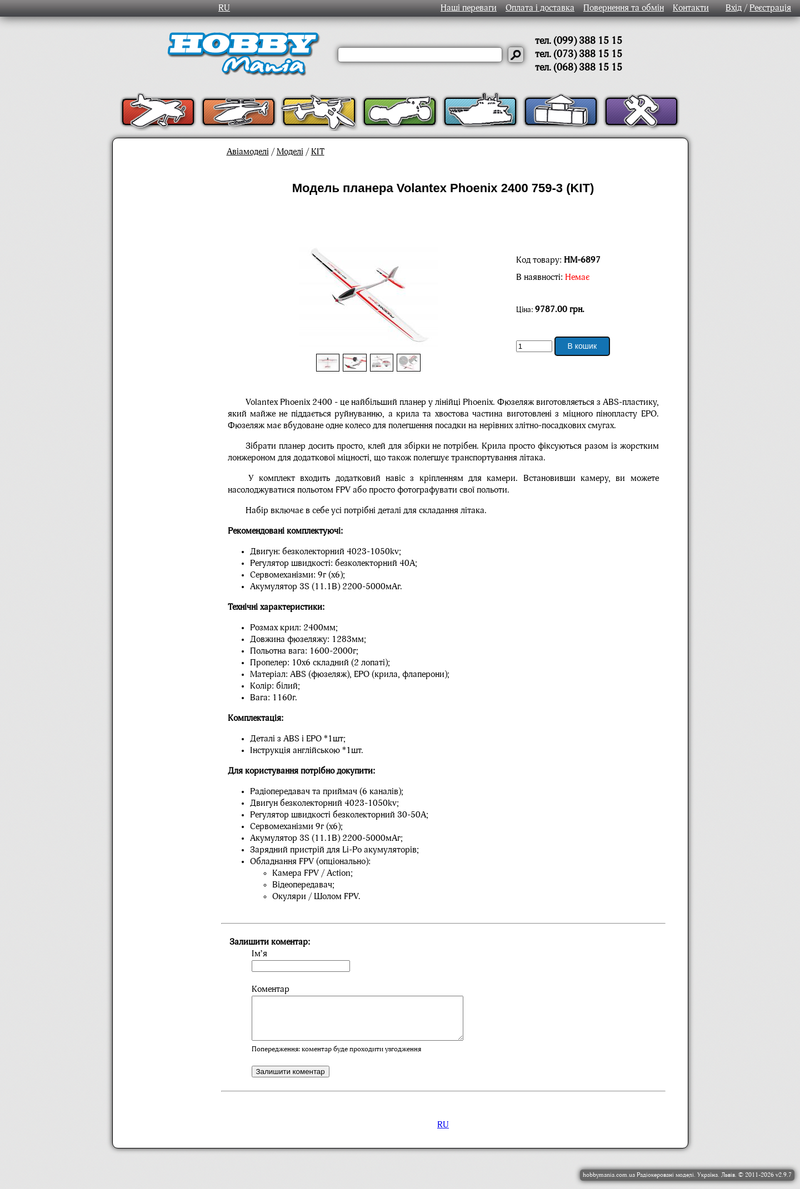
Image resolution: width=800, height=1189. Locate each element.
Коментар (270, 990)
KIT (317, 152)
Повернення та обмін (623, 8)
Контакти (691, 8)
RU (224, 8)
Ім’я (259, 954)
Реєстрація (770, 8)
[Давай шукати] (516, 55)
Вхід (734, 8)
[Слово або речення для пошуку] (420, 54)
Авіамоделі (248, 152)
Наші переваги (469, 8)
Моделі (290, 152)
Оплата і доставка (540, 8)
